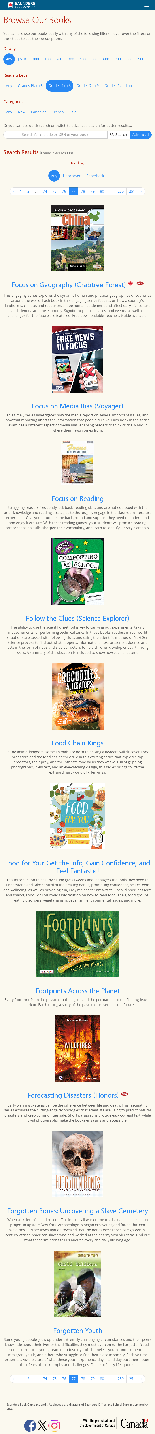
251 (132, 191)
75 (55, 191)
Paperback (95, 175)
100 (48, 59)
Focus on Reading (77, 498)
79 (93, 191)
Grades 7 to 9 (87, 85)
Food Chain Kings (77, 743)
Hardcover (72, 175)
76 (64, 191)
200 (59, 59)
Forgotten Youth (77, 1330)
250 (121, 191)
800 (129, 59)
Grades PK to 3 (30, 85)
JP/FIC (22, 59)
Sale (73, 112)
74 (45, 191)
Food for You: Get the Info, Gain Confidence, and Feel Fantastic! (77, 867)
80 (102, 191)
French (58, 112)
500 (94, 59)
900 (141, 59)
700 (118, 59)
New (21, 112)
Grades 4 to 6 (59, 85)
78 (83, 191)
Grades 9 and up (118, 85)
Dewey (9, 48)
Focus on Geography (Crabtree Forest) (69, 284)
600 (106, 59)
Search (118, 134)
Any (9, 59)
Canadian (39, 112)
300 (71, 59)
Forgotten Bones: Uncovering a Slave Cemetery (77, 1210)
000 (36, 59)
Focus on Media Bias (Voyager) (77, 406)
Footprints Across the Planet (77, 990)
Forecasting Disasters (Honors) (74, 1095)
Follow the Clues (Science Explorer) (77, 618)
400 (83, 59)
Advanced (140, 134)
